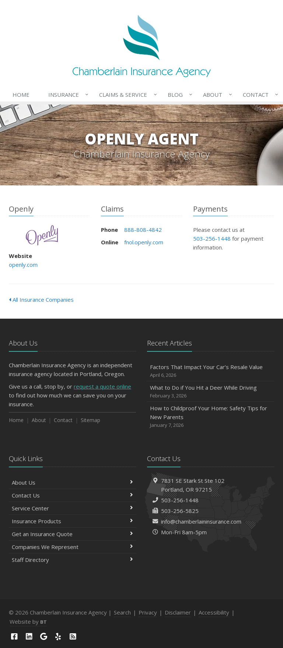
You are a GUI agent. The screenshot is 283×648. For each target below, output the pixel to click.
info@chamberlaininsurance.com (201, 521)
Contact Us (72, 495)
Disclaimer (178, 612)
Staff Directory (72, 559)
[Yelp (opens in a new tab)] (58, 636)
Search (122, 612)
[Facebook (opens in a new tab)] (14, 636)
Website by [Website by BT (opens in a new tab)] (28, 621)
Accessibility (214, 612)
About (216, 95)
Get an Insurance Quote (72, 534)
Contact (259, 95)
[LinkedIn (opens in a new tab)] (29, 636)
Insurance (66, 95)
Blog (178, 95)
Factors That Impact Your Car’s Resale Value (210, 371)
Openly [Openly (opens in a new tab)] (42, 235)
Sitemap (90, 420)
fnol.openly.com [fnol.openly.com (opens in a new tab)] (143, 242)
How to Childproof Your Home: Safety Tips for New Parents (210, 416)
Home (21, 94)
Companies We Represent (72, 546)
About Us (72, 482)
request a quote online (102, 386)
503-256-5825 (180, 510)
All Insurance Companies (41, 299)
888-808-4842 (143, 229)
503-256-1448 (212, 238)
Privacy (148, 612)
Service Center (72, 508)
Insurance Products (72, 521)
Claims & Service (126, 95)
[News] (73, 636)
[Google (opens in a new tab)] (43, 636)
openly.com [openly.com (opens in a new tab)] (23, 264)
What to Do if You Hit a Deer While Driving (210, 392)
